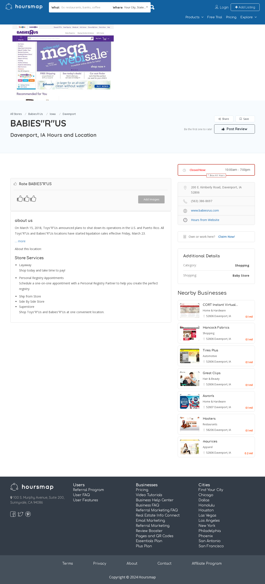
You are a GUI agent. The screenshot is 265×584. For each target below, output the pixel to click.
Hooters (209, 418)
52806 (210, 316)
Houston (206, 510)
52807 (210, 407)
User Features (85, 500)
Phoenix (205, 536)
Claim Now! (226, 237)
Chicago (205, 495)
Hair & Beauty (211, 379)
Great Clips (212, 373)
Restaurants (210, 424)
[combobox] (130, 7)
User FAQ (81, 495)
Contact (164, 564)
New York (206, 526)
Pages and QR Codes (154, 536)
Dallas (203, 500)
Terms (67, 564)
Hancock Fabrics (216, 327)
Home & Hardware (214, 310)
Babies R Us (35, 114)
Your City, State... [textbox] (135, 7)
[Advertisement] (189, 54)
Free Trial (214, 17)
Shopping (242, 265)
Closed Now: (198, 170)
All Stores (16, 114)
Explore (246, 17)
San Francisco (211, 546)
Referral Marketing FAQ (157, 510)
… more (20, 240)
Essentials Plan (149, 541)
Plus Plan (144, 546)
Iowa (53, 114)
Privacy (99, 564)
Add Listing (245, 7)
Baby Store (241, 275)
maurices (210, 441)
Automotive (210, 356)
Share (223, 119)
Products (192, 17)
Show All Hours (217, 175)
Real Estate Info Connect (158, 515)
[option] (63, 62)
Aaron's (208, 396)
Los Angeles (209, 521)
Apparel (208, 447)
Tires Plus (210, 350)
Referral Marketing (153, 526)
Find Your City (210, 490)
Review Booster (149, 531)
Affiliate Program (207, 564)
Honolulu (206, 505)
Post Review (234, 129)
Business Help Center (155, 500)
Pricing (231, 17)
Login (224, 7)
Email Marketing (150, 521)
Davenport (69, 114)
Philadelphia (209, 531)
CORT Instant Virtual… (220, 304)
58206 (210, 430)
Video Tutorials (149, 495)
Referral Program (88, 490)
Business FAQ (147, 505)
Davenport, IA (222, 316)
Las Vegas (207, 515)
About (132, 564)
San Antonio (209, 541)
